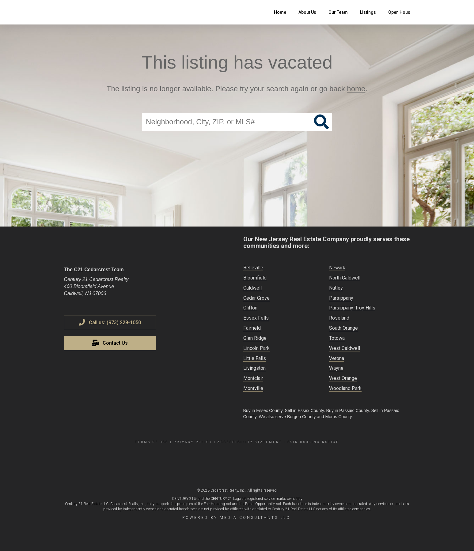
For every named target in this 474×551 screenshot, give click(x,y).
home (356, 88)
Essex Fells (256, 318)
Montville (253, 388)
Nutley (336, 288)
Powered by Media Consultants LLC (236, 517)
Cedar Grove (256, 298)
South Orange (343, 328)
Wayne (336, 368)
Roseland (339, 318)
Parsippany (341, 298)
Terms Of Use (152, 442)
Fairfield (252, 328)
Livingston (254, 368)
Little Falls (254, 358)
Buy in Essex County (263, 410)
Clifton (250, 308)
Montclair (253, 378)
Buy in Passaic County (347, 410)
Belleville (253, 268)
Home (280, 12)
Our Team (338, 12)
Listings (368, 12)
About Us (307, 12)
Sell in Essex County (304, 410)
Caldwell (252, 288)
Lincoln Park (256, 348)
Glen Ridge (255, 338)
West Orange (343, 378)
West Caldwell (344, 348)
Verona (336, 358)
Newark (337, 268)
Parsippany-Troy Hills (352, 308)
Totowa (337, 338)
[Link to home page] (67, 12)
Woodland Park (345, 388)
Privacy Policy (193, 442)
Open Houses (401, 12)
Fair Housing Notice (313, 442)
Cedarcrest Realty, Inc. (228, 490)
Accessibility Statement (250, 442)
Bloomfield (255, 278)
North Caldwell (344, 278)
